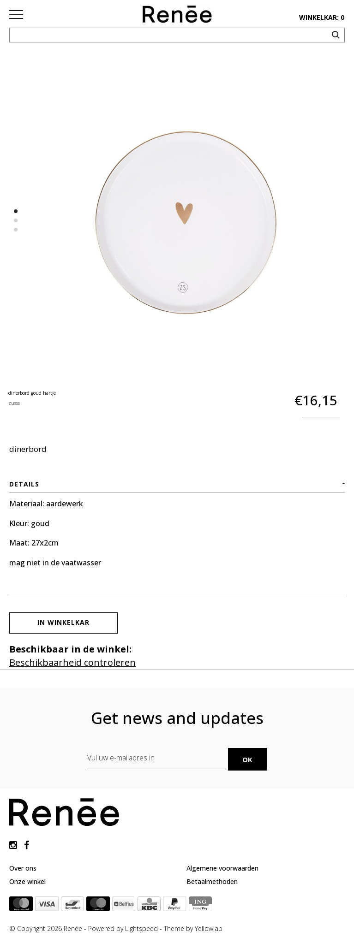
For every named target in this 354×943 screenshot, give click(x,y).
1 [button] (16, 211)
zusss (14, 403)
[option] (186, 223)
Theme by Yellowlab (193, 928)
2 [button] (16, 220)
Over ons (22, 868)
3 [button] (16, 229)
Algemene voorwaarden (222, 868)
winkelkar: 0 (321, 17)
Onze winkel (27, 881)
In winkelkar (63, 622)
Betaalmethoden (212, 881)
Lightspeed (141, 928)
